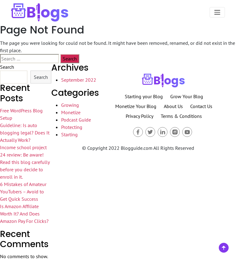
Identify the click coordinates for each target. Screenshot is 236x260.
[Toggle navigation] (217, 12)
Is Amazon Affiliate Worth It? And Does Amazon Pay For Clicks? (24, 213)
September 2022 (78, 80)
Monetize (71, 112)
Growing (70, 105)
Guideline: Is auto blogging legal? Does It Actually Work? (24, 132)
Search (7, 67)
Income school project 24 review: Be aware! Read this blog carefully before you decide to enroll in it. (24, 162)
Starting (69, 134)
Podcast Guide (76, 120)
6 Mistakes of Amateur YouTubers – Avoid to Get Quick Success (23, 191)
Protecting (71, 127)
